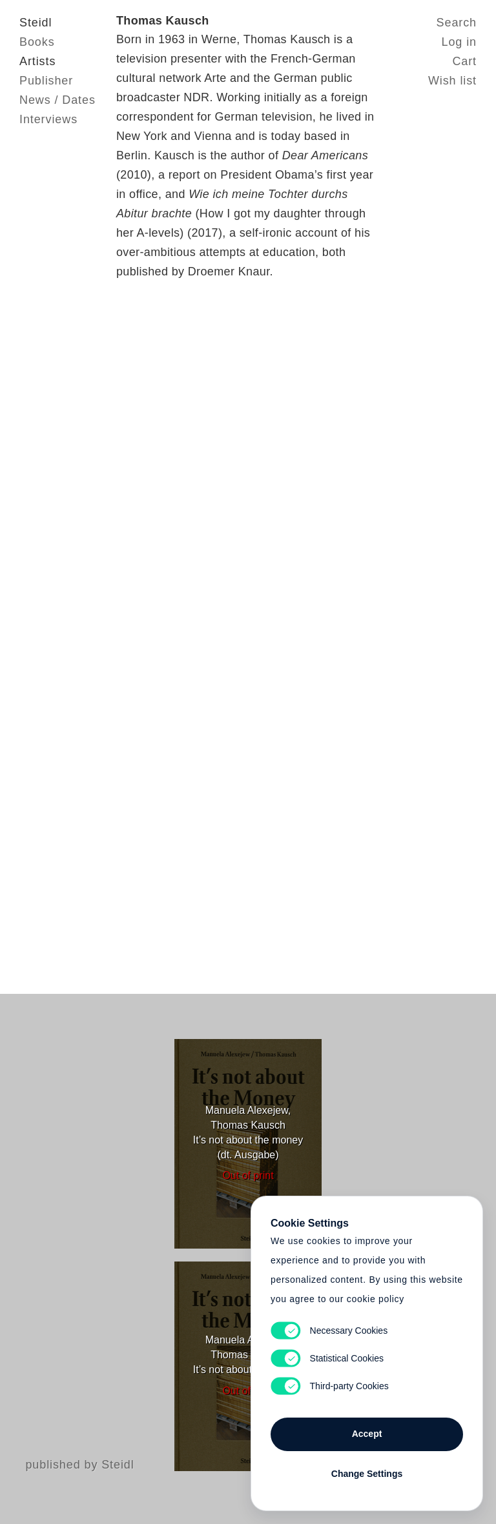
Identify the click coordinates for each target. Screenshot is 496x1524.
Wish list (452, 80)
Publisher (46, 80)
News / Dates (57, 100)
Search (457, 22)
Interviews (48, 119)
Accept (367, 1434)
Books (37, 41)
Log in (459, 41)
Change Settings (366, 1474)
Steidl (35, 22)
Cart (464, 61)
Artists (37, 61)
